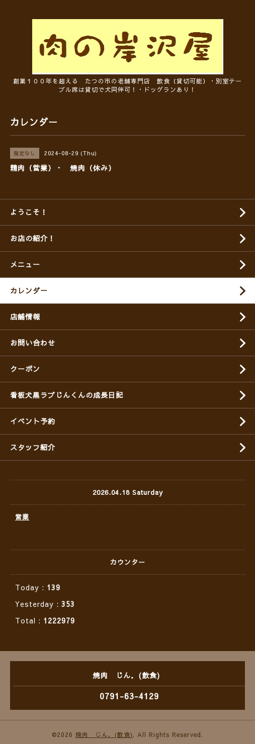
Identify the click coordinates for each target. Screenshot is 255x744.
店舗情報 (25, 316)
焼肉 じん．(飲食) (104, 734)
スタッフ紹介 (32, 447)
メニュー (25, 264)
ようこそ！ (29, 212)
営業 (22, 516)
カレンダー (29, 290)
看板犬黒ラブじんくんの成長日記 (66, 395)
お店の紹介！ (32, 238)
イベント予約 (32, 421)
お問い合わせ (32, 343)
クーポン (25, 369)
